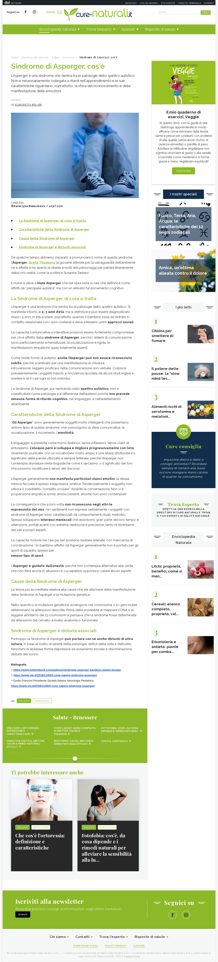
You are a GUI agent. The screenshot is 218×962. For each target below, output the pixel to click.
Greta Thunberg (42, 262)
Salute (24, 700)
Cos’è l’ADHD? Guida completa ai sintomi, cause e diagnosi (74, 730)
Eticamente (168, 3)
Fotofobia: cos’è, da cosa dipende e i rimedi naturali (120, 729)
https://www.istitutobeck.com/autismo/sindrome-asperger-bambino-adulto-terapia (67, 669)
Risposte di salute (160, 30)
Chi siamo (56, 936)
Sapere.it (209, 3)
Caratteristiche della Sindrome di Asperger (54, 230)
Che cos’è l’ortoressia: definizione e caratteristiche (23, 730)
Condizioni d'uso (85, 945)
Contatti (82, 936)
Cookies (139, 945)
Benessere (42, 700)
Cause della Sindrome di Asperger (47, 238)
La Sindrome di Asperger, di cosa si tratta (52, 221)
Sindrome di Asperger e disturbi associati (52, 247)
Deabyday (131, 3)
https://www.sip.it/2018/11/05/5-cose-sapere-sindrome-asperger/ (55, 674)
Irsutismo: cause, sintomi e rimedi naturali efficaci (73, 741)
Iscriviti (54, 12)
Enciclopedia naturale (57, 30)
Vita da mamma (149, 3)
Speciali (128, 30)
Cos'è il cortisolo (114, 740)
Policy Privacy (115, 945)
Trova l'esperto (99, 30)
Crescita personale (189, 3)
